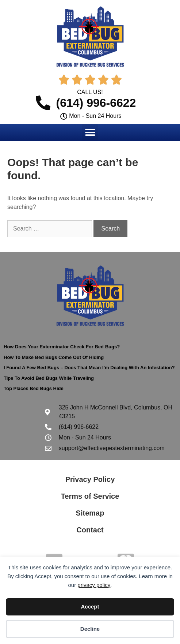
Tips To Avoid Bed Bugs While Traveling (49, 378)
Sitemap (90, 513)
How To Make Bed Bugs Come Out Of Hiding (54, 357)
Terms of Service (90, 496)
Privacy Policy (90, 479)
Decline (90, 629)
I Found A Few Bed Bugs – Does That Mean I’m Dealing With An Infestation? (89, 367)
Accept (90, 606)
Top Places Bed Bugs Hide (34, 388)
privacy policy (93, 585)
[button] (90, 132)
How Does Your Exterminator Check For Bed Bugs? (62, 346)
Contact (89, 530)
